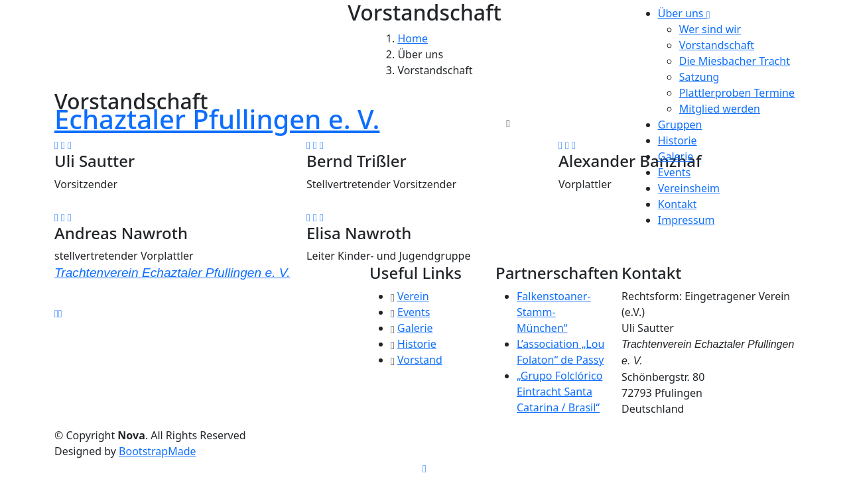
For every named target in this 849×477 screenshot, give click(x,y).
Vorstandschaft (716, 45)
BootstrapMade (157, 451)
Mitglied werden (719, 108)
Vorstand (419, 359)
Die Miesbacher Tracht (734, 61)
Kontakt (677, 204)
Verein (413, 296)
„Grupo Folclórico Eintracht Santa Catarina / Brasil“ (559, 391)
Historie (677, 140)
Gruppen (680, 124)
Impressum (686, 220)
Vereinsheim (689, 188)
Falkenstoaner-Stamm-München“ (554, 312)
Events (674, 172)
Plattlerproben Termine (737, 92)
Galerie (676, 156)
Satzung (699, 77)
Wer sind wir (710, 29)
